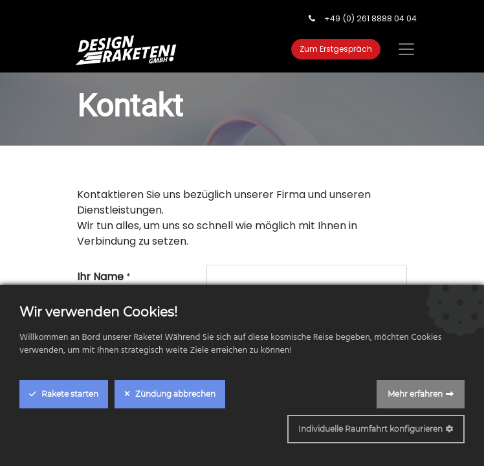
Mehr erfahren (415, 394)
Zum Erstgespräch (336, 48)
